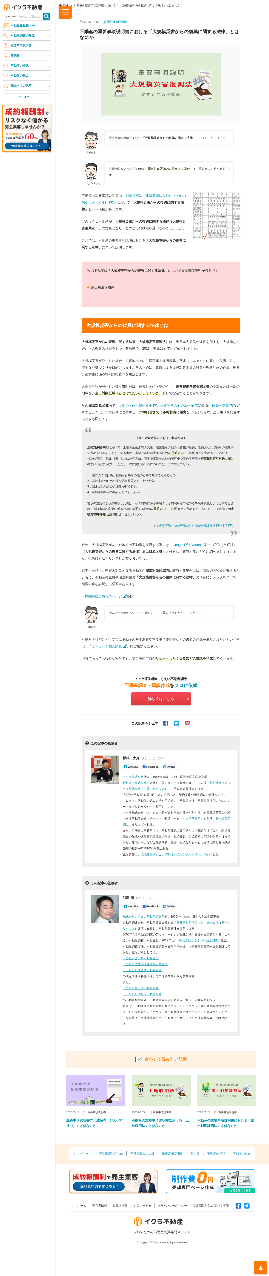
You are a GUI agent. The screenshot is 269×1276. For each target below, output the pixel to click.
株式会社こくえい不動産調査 (142, 916)
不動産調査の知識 (24, 35)
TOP (67, 5)
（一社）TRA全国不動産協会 (142, 970)
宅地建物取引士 (151, 854)
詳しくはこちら (162, 699)
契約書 (16, 55)
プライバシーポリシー (173, 1205)
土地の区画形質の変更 (136, 405)
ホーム (82, 1205)
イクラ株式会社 (133, 776)
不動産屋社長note (24, 25)
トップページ (83, 1153)
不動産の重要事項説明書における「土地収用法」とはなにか (160, 1122)
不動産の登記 (21, 65)
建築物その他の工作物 (177, 405)
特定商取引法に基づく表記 (211, 1205)
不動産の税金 (21, 75)
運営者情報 (100, 1205)
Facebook (153, 766)
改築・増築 (221, 405)
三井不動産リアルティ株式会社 (198, 922)
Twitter (171, 766)
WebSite (133, 766)
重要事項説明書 (22, 45)
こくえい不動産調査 (107, 646)
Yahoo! (197, 544)
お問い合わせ (143, 1205)
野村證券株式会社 (135, 782)
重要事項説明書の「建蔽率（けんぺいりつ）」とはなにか (95, 1122)
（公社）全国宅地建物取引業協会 (145, 964)
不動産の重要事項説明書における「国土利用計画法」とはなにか (226, 1122)
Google (178, 544)
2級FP (209, 854)
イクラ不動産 (192, 818)
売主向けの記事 (22, 85)
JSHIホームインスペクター (183, 854)
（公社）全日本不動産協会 (141, 958)
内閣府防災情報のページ (104, 596)
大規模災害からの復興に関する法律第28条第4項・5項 (192, 525)
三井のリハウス (154, 788)
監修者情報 (120, 1205)
